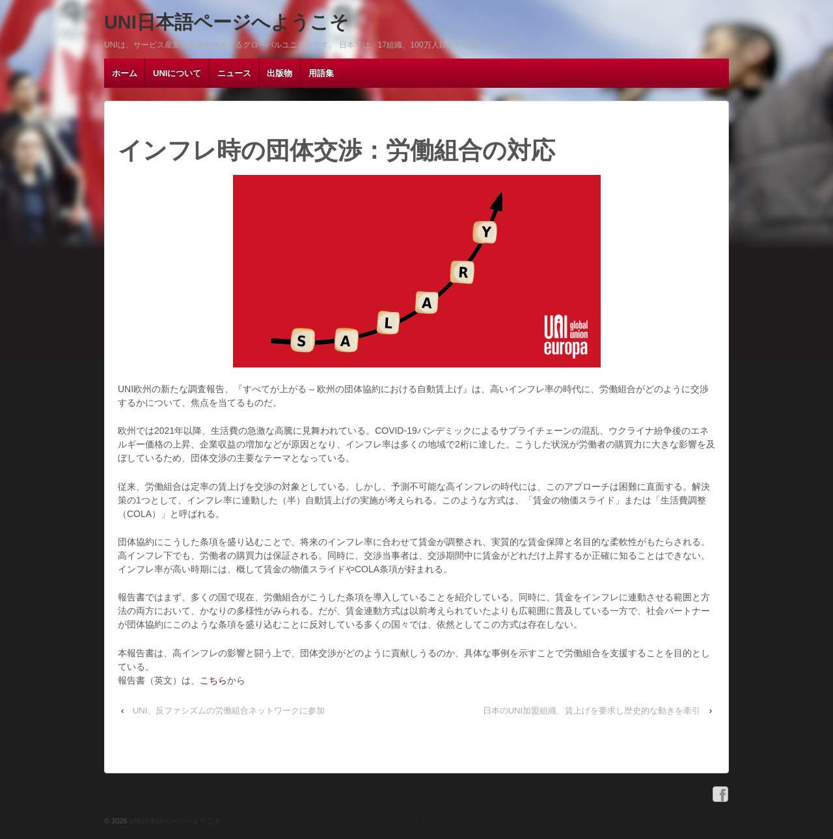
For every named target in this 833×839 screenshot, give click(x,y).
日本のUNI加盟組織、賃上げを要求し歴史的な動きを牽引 (591, 710)
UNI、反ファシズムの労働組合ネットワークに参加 (229, 710)
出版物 (279, 73)
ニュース (234, 73)
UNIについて (177, 73)
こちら (213, 680)
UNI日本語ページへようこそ (226, 22)
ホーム (124, 73)
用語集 (321, 73)
